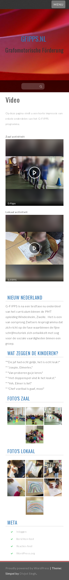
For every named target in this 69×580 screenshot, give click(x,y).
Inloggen (21, 531)
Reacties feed (24, 546)
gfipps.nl (33, 38)
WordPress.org (25, 553)
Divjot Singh (28, 573)
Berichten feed (25, 538)
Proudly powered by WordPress (27, 568)
